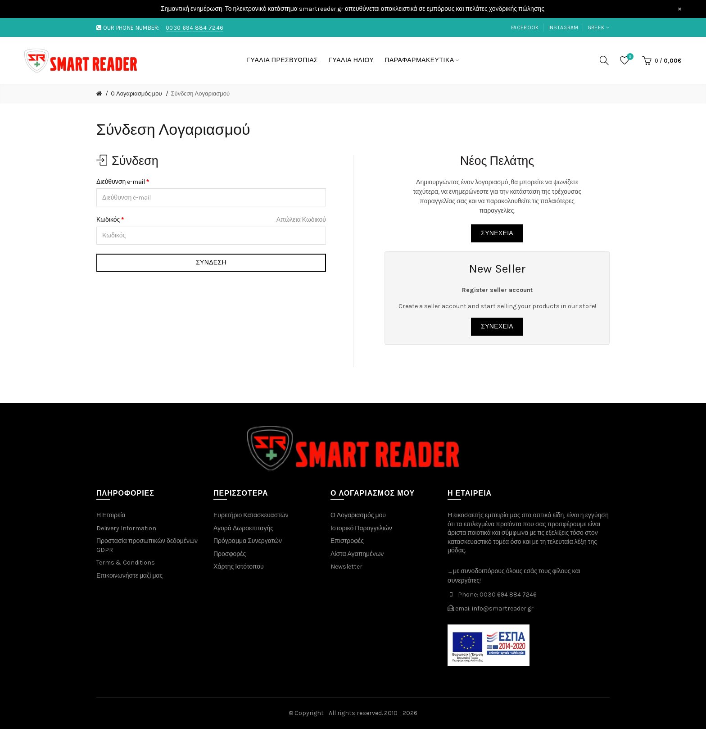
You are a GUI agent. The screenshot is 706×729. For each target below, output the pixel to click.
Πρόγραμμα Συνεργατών (247, 541)
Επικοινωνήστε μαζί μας (129, 575)
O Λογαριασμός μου (136, 93)
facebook (525, 27)
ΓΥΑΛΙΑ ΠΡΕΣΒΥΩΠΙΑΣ (282, 60)
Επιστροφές (347, 541)
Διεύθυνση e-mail (120, 182)
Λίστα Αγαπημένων (357, 554)
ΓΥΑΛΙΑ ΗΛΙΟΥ (351, 60)
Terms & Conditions (125, 562)
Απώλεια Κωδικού (301, 219)
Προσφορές (229, 554)
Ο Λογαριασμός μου (358, 515)
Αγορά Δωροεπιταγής (243, 528)
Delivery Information (126, 528)
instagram (563, 27)
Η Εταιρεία (110, 515)
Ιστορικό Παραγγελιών (361, 528)
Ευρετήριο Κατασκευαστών (251, 515)
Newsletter (346, 566)
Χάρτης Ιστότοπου (238, 566)
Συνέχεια (497, 233)
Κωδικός (108, 219)
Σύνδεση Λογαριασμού (200, 93)
